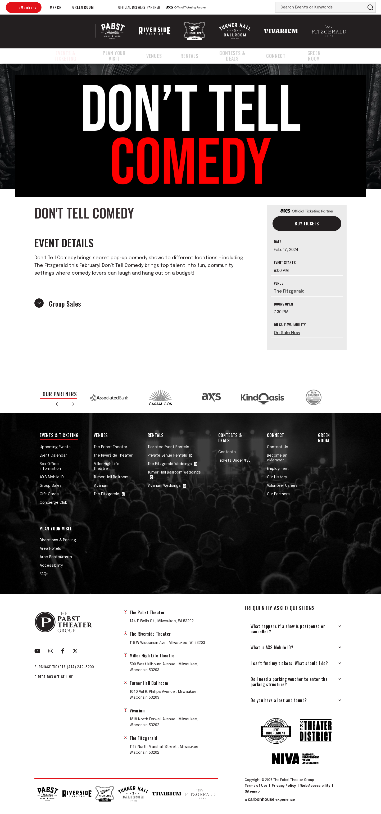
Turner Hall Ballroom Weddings (174, 472)
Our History (277, 477)
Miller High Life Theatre (106, 466)
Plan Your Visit (121, 56)
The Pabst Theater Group (68, 31)
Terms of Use (256, 786)
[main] (190, 222)
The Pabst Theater (110, 447)
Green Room (83, 7)
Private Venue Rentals (167, 455)
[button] (58, 404)
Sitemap (252, 791)
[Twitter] (75, 651)
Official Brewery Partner (139, 7)
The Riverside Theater (113, 455)
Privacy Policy (284, 786)
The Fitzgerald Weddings (170, 464)
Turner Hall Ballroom (111, 477)
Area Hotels (50, 549)
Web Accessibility (315, 786)
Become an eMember (277, 458)
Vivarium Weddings (164, 486)
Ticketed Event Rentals (168, 447)
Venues (162, 56)
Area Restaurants (56, 557)
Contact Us (277, 447)
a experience (270, 799)
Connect (283, 56)
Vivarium (101, 486)
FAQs (44, 574)
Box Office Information (50, 466)
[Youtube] (37, 651)
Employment (278, 469)
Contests (227, 452)
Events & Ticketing (67, 56)
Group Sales (51, 486)
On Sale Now (287, 333)
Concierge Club (53, 502)
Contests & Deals (238, 56)
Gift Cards (49, 494)
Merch (55, 7)
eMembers (27, 7)
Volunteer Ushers (282, 486)
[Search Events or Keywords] (320, 7)
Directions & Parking (58, 540)
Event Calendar (53, 455)
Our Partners (278, 494)
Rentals (195, 56)
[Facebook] (63, 651)
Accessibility (51, 565)
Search (370, 7)
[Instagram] (50, 651)
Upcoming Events (55, 447)
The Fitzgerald (289, 291)
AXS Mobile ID (52, 477)
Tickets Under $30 (234, 460)
